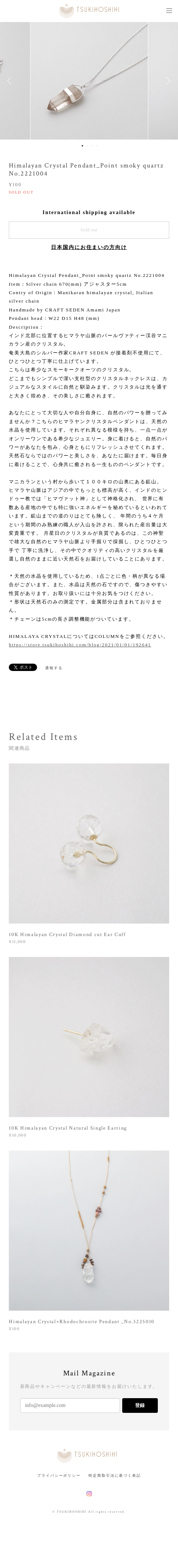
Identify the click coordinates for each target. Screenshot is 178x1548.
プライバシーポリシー (59, 1475)
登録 (140, 1405)
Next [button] (167, 80)
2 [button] (87, 146)
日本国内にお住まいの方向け (89, 247)
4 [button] (97, 146)
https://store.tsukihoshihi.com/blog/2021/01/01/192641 (80, 644)
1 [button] (82, 146)
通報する (54, 668)
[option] (89, 81)
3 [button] (92, 146)
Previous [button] (11, 80)
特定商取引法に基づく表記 (114, 1475)
